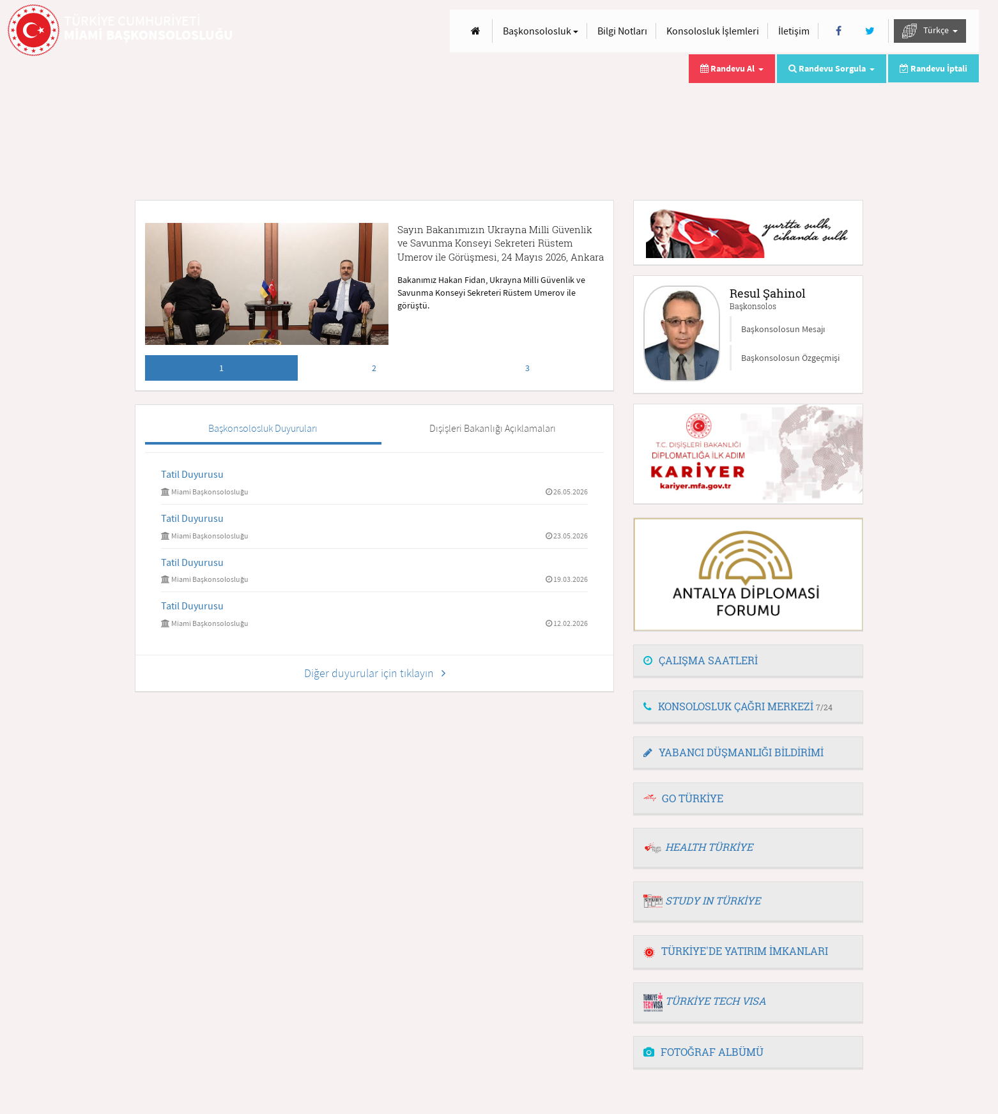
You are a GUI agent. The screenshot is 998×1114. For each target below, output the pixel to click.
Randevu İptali (933, 68)
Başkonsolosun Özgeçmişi (790, 357)
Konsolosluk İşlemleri (712, 30)
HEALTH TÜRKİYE (709, 846)
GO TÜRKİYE (692, 798)
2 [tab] (374, 368)
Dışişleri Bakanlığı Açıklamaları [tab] (492, 428)
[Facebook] (839, 31)
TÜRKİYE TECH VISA (715, 1000)
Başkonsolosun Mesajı (783, 329)
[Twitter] (870, 31)
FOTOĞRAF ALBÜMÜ (703, 1051)
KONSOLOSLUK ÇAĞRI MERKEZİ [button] (738, 706)
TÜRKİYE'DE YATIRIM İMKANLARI (735, 951)
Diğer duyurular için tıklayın (374, 673)
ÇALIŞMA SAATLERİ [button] (700, 660)
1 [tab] (221, 368)
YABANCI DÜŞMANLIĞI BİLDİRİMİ (733, 752)
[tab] (748, 661)
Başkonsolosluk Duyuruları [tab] (263, 428)
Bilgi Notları (622, 30)
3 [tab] (527, 368)
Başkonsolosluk (540, 30)
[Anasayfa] (476, 31)
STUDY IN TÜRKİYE (712, 900)
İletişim (794, 30)
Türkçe (930, 31)
